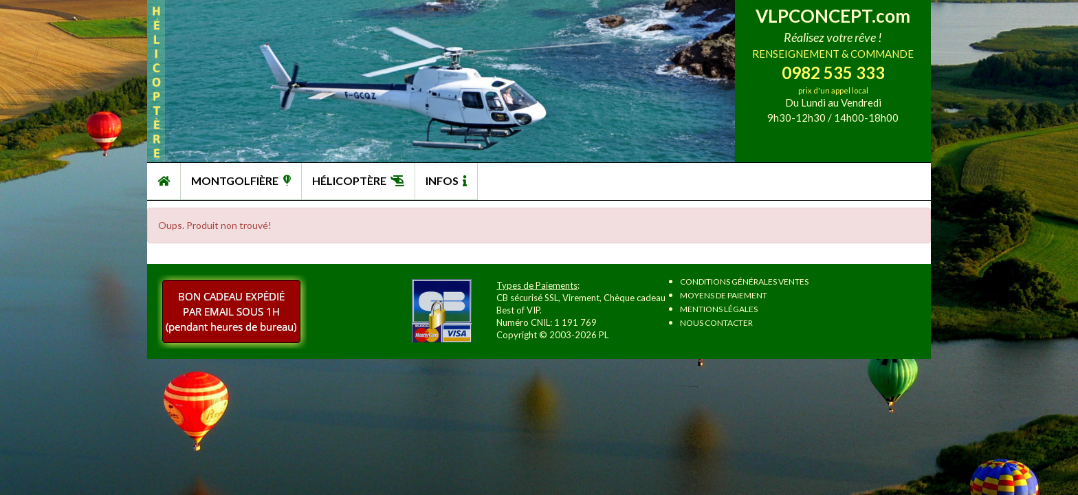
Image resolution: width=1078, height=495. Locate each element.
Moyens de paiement (723, 295)
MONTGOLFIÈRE (241, 180)
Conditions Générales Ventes (744, 281)
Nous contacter (716, 323)
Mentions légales (719, 309)
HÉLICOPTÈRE (358, 180)
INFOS (446, 180)
